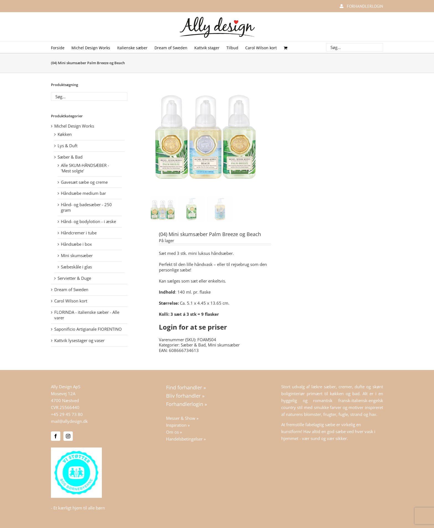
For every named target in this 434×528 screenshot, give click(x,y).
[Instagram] (68, 436)
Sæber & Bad (193, 345)
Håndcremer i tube (79, 232)
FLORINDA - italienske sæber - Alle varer (86, 314)
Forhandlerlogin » (186, 404)
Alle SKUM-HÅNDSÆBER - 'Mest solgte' (85, 168)
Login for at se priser (193, 327)
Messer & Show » (182, 418)
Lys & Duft (68, 145)
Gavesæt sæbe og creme (84, 182)
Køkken (65, 134)
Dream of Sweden (71, 289)
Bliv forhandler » (185, 395)
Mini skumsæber (224, 345)
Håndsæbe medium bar (83, 193)
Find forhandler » (186, 387)
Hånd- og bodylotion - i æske (88, 221)
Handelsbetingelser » (186, 439)
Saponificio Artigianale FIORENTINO (88, 329)
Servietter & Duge (74, 278)
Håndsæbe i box (76, 244)
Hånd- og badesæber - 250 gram (86, 207)
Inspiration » (178, 425)
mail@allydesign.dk (69, 421)
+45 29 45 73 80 (67, 414)
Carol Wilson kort (70, 301)
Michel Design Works (74, 126)
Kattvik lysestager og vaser (79, 340)
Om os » (174, 432)
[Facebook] (55, 436)
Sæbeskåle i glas (76, 267)
